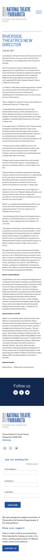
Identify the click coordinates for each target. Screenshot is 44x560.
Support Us (10, 548)
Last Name (9, 492)
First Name (10, 481)
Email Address (11, 469)
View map (6, 440)
